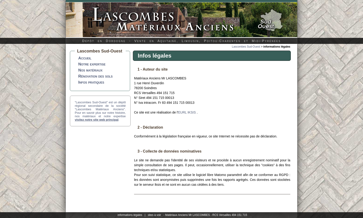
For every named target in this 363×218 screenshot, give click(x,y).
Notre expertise (92, 64)
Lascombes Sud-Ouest (246, 46)
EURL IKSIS (187, 112)
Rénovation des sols (95, 76)
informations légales (130, 215)
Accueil (84, 58)
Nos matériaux (90, 70)
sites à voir (154, 215)
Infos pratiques (91, 82)
